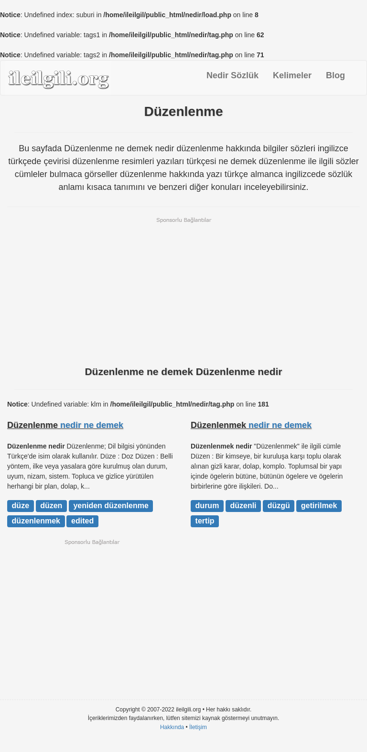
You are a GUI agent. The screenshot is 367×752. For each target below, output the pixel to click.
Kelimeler (292, 75)
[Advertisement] (183, 290)
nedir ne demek (91, 425)
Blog (335, 75)
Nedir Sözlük (232, 75)
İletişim (198, 727)
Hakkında (172, 727)
